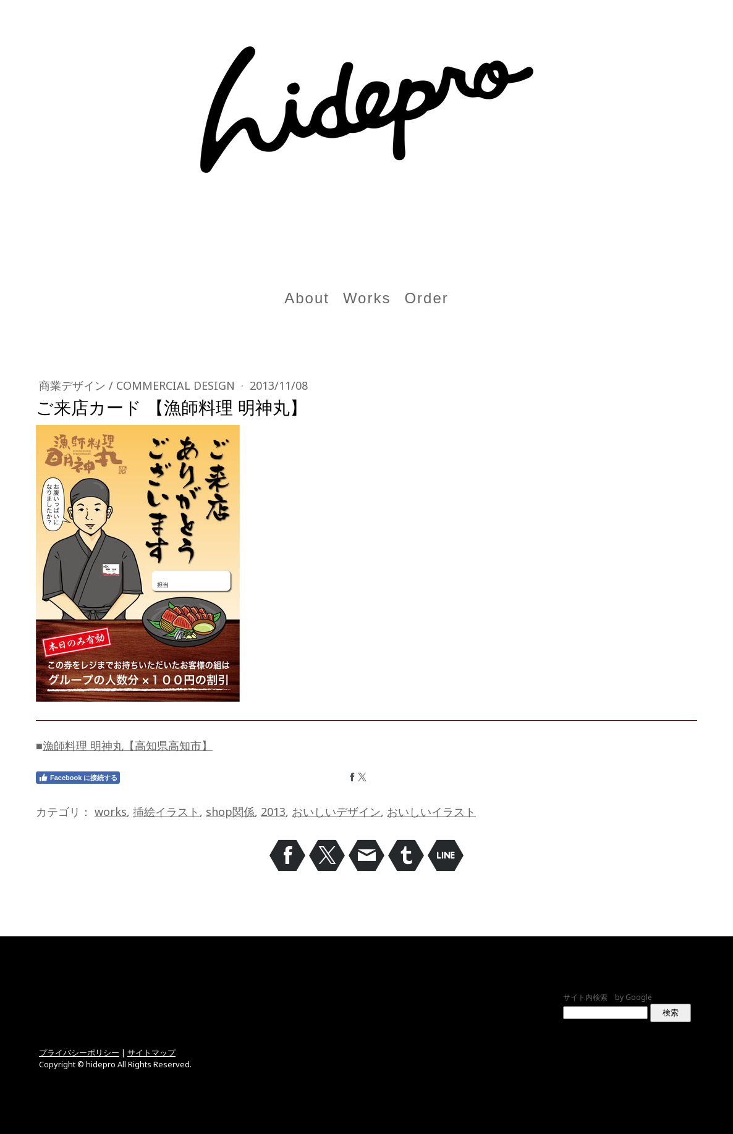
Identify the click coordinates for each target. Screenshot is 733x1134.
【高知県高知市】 (168, 745)
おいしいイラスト (431, 811)
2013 (273, 811)
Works (367, 298)
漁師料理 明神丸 (83, 745)
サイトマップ (151, 1052)
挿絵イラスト (166, 811)
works (111, 811)
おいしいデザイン (336, 811)
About (306, 298)
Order (426, 298)
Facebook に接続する (77, 778)
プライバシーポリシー (79, 1052)
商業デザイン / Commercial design (138, 385)
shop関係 (230, 811)
